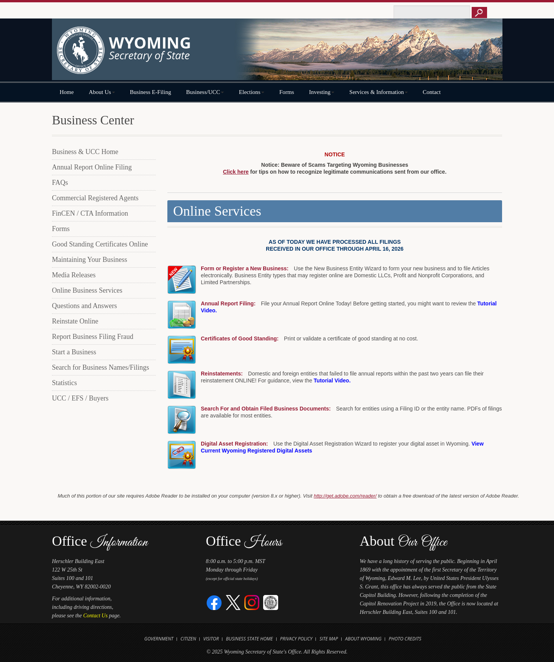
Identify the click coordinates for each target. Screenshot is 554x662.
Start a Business (74, 352)
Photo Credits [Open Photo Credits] (405, 638)
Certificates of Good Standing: (240, 338)
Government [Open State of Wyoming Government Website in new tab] (159, 638)
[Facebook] (214, 602)
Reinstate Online (75, 321)
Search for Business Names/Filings (100, 367)
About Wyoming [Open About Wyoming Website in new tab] (363, 638)
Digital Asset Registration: (234, 444)
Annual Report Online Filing (92, 167)
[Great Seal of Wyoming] (270, 602)
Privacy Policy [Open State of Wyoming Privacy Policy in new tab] (296, 638)
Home (67, 92)
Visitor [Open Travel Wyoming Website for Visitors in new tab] (211, 638)
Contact (432, 92)
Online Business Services (87, 290)
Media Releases (73, 275)
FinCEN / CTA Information (90, 213)
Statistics (64, 383)
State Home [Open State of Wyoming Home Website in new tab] (260, 638)
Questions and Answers (84, 306)
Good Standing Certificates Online (100, 244)
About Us (102, 92)
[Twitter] (233, 602)
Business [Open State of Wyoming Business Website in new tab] (235, 638)
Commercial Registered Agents (95, 198)
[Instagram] (251, 602)
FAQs (60, 182)
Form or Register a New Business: (245, 268)
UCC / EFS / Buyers (80, 398)
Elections (251, 92)
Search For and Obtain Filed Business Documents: (266, 409)
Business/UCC (205, 92)
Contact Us (95, 615)
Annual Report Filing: (228, 303)
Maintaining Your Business (89, 259)
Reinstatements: (222, 373)
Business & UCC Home (85, 152)
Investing (321, 92)
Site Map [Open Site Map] (328, 638)
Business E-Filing (150, 92)
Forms (286, 92)
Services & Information (378, 92)
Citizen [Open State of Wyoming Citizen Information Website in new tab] (188, 638)
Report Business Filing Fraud (92, 336)
